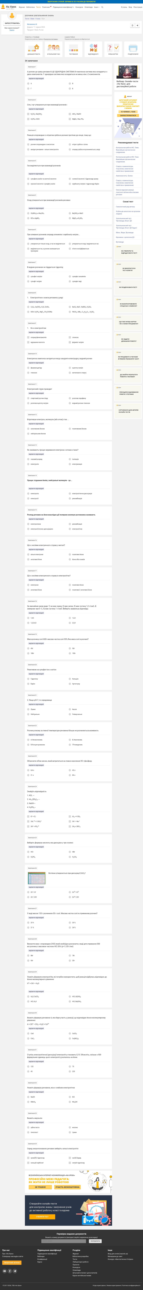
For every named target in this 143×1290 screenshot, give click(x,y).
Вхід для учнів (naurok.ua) (118, 1254)
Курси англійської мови (82, 1276)
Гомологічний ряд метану (125, 207)
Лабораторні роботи (80, 1262)
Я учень (124, 7)
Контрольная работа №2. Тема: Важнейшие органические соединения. (127, 150)
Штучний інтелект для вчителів (85, 1273)
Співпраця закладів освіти (12, 1256)
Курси (39, 1262)
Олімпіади (77, 1270)
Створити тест (42, 1217)
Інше (96, 7)
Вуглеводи (120, 242)
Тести (38, 7)
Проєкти (76, 1265)
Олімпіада (89, 7)
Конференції (42, 1259)
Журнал (22, 7)
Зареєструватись (12, 23)
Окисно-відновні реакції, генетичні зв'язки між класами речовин (127, 192)
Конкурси (79, 7)
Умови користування (114, 1285)
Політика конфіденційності (131, 1285)
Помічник (46, 7)
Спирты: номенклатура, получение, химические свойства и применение (125, 168)
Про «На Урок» (8, 1254)
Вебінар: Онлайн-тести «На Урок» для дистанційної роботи (127, 84)
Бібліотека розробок (81, 1256)
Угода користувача (99, 1285)
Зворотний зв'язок (12, 1263)
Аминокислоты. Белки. (124, 176)
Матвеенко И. (32, 24)
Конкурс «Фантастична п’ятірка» (120, 1259)
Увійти (11, 30)
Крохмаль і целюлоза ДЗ (125, 237)
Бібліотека (30, 7)
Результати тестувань (51, 39)
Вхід (130, 7)
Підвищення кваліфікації (63, 7)
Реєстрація (138, 7)
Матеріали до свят (115, 1256)
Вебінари (40, 1256)
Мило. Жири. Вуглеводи (124, 232)
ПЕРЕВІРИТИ (95, 1241)
